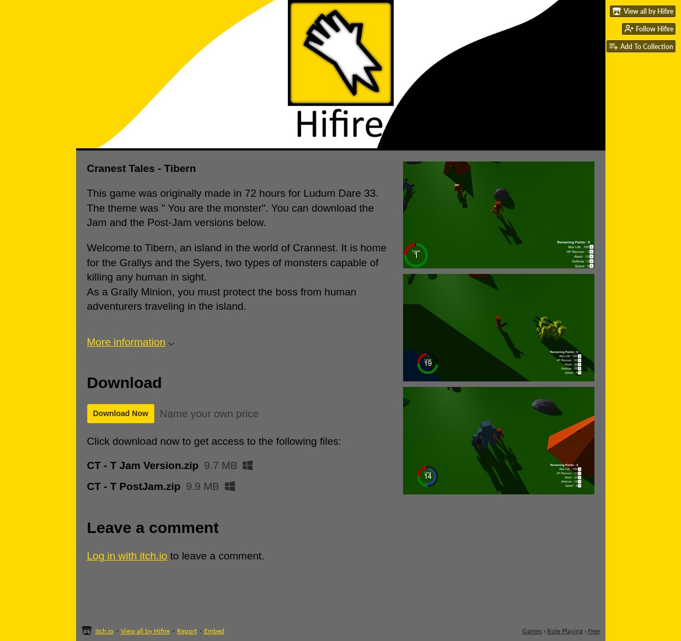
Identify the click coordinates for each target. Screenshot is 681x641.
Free (594, 631)
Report (187, 631)
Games (532, 631)
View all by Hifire (145, 631)
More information (131, 342)
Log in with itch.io (127, 556)
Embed (214, 631)
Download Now (120, 413)
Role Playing (565, 631)
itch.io (104, 631)
